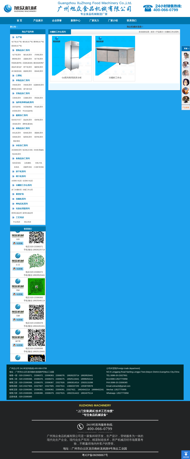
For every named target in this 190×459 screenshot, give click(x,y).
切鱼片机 (38, 163)
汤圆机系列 (27, 59)
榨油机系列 (38, 107)
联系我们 (131, 20)
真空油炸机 (16, 107)
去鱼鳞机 (27, 163)
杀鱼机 (16, 167)
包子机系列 (16, 55)
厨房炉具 (20, 194)
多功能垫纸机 (16, 71)
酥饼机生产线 (39, 42)
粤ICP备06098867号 (95, 455)
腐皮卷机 (16, 141)
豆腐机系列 (27, 98)
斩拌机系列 (38, 137)
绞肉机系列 (27, 133)
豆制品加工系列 (23, 93)
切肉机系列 (16, 137)
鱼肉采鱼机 (16, 163)
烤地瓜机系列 (22, 204)
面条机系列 (38, 71)
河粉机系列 (27, 85)
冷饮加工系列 (22, 145)
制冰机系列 (16, 154)
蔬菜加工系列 (22, 115)
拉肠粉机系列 (39, 85)
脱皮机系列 (27, 120)
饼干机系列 (27, 67)
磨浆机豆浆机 (16, 89)
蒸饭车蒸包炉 (16, 67)
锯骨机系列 (27, 137)
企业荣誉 (57, 20)
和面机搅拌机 (16, 63)
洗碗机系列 (21, 199)
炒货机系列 (16, 111)
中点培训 (16, 222)
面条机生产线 (16, 46)
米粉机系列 (16, 85)
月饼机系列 (38, 55)
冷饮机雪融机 (39, 150)
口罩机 (19, 75)
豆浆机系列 (16, 98)
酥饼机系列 (16, 59)
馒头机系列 (27, 55)
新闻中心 (75, 20)
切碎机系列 (38, 120)
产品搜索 (185, 107)
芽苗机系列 (38, 98)
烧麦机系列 (27, 71)
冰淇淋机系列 (16, 150)
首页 (152, 32)
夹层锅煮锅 (27, 107)
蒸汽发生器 (27, 89)
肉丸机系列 (16, 133)
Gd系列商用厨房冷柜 (72, 77)
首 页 (19, 20)
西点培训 (27, 222)
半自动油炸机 (28, 111)
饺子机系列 (38, 59)
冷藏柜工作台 (115, 77)
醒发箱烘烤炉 (39, 63)
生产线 (19, 37)
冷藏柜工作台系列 (24, 185)
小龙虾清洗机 (39, 167)
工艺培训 (20, 217)
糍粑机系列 (38, 67)
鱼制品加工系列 (23, 158)
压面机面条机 (28, 63)
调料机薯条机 (28, 124)
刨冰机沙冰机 (28, 150)
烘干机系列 (21, 171)
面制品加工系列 (23, 50)
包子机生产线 (16, 42)
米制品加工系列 (23, 80)
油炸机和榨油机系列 (25, 102)
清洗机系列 (16, 124)
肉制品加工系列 (23, 128)
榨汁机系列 (21, 176)
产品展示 (38, 20)
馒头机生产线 (28, 42)
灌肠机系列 (38, 133)
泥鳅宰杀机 (27, 167)
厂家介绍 (113, 20)
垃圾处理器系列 (23, 208)
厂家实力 (94, 20)
